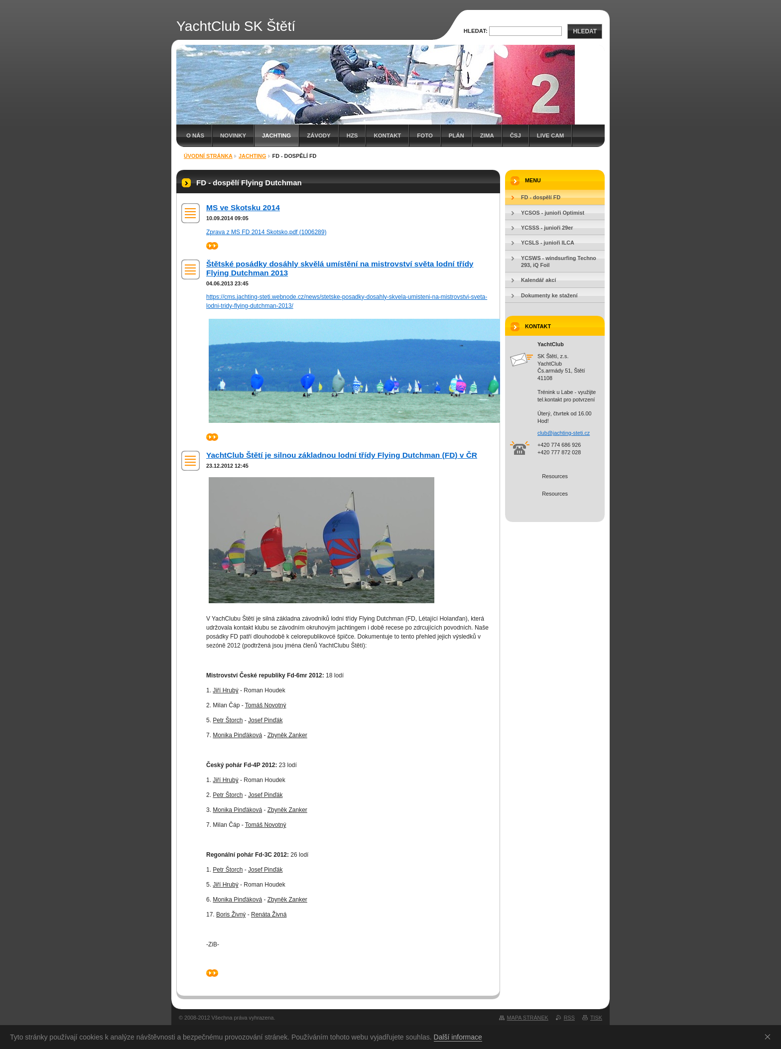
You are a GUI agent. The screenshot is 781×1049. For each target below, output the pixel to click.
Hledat (585, 31)
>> (212, 246)
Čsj (515, 135)
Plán (456, 135)
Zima (487, 135)
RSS (569, 1018)
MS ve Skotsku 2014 (243, 207)
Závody (318, 135)
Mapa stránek (527, 1018)
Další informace (458, 1037)
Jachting (276, 135)
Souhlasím (769, 1036)
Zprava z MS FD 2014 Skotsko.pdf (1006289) (266, 232)
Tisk (596, 1018)
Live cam (550, 135)
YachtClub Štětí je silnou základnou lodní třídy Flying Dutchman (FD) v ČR (341, 455)
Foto (424, 135)
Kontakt (387, 135)
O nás (195, 135)
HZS (352, 135)
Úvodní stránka (208, 156)
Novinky (233, 135)
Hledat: (476, 31)
